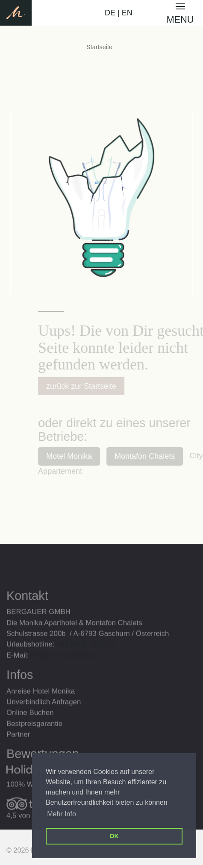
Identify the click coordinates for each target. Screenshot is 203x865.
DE (110, 13)
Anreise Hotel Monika (40, 702)
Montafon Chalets (152, 456)
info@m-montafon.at (63, 666)
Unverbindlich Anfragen (43, 712)
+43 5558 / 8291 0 (85, 655)
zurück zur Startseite (88, 386)
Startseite (99, 47)
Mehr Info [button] (61, 814)
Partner (18, 745)
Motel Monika (76, 456)
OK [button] (114, 836)
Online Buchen (30, 723)
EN (127, 13)
